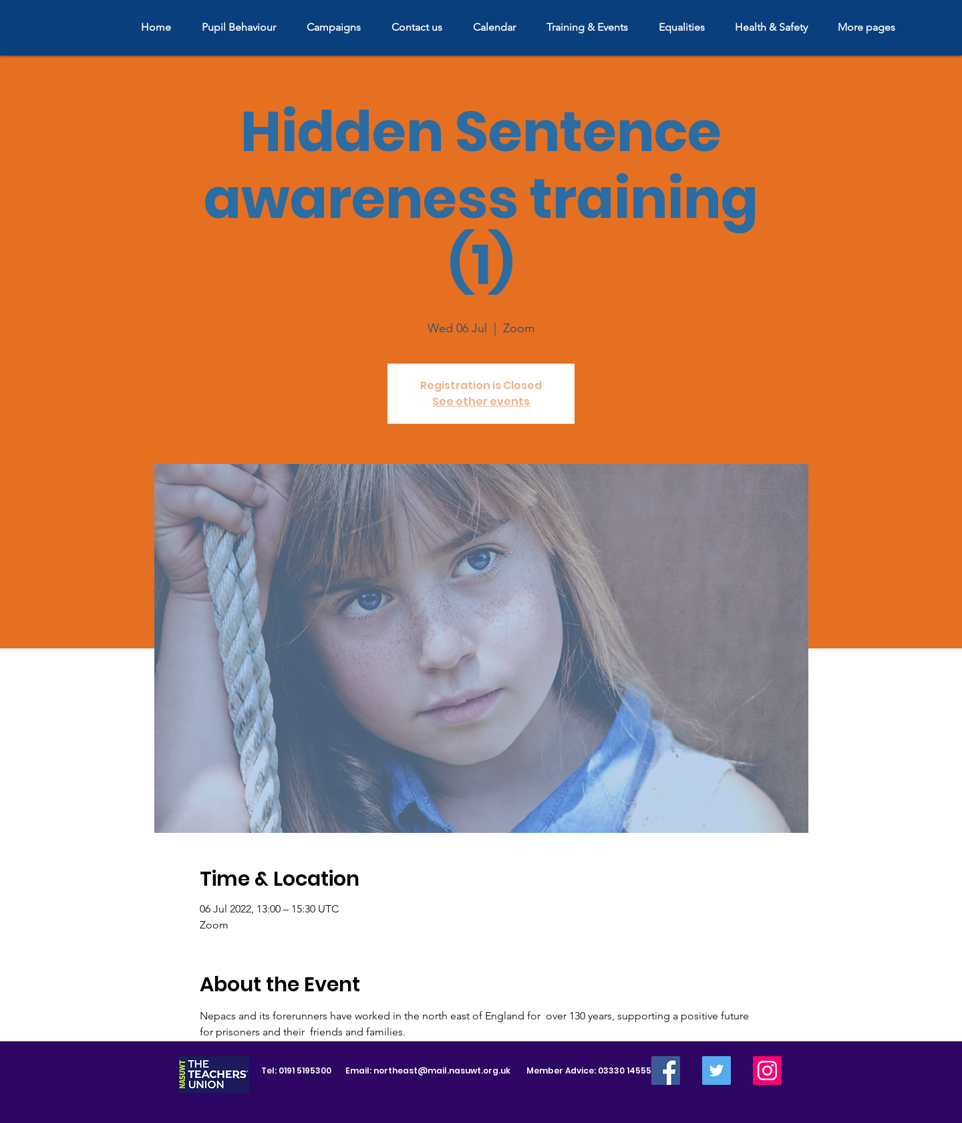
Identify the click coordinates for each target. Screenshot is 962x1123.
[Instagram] (767, 1070)
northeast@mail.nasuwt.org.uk (441, 1070)
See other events (481, 401)
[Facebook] (665, 1070)
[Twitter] (716, 1070)
